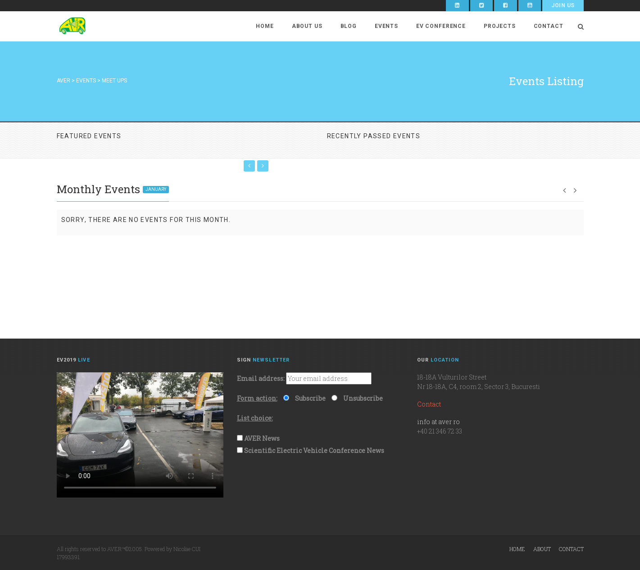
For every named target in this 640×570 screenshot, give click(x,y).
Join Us (562, 5)
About (542, 548)
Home (264, 26)
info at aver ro (438, 421)
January (155, 189)
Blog (348, 26)
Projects (500, 26)
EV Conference (441, 26)
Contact (548, 26)
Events (386, 26)
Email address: (261, 378)
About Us (307, 26)
